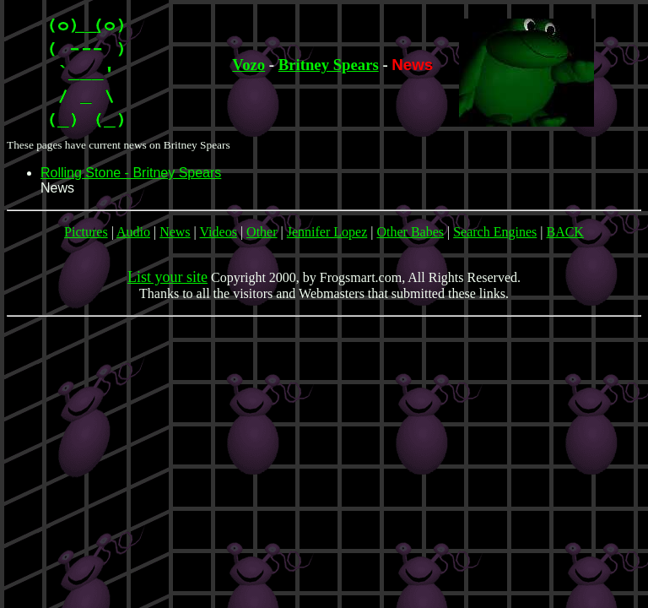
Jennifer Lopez (327, 232)
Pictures (86, 232)
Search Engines (495, 232)
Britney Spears (328, 64)
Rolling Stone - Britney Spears (130, 173)
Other (261, 232)
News (174, 232)
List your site (167, 277)
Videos (218, 232)
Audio (133, 232)
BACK (564, 232)
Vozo (248, 64)
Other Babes (410, 232)
